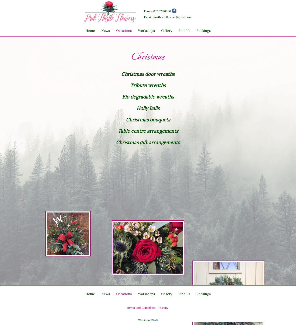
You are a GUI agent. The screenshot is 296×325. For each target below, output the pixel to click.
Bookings (203, 31)
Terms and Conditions (141, 308)
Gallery (166, 31)
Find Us (184, 31)
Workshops (146, 31)
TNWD (154, 320)
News (105, 31)
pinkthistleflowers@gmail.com (172, 17)
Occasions (124, 31)
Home (90, 31)
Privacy (163, 308)
